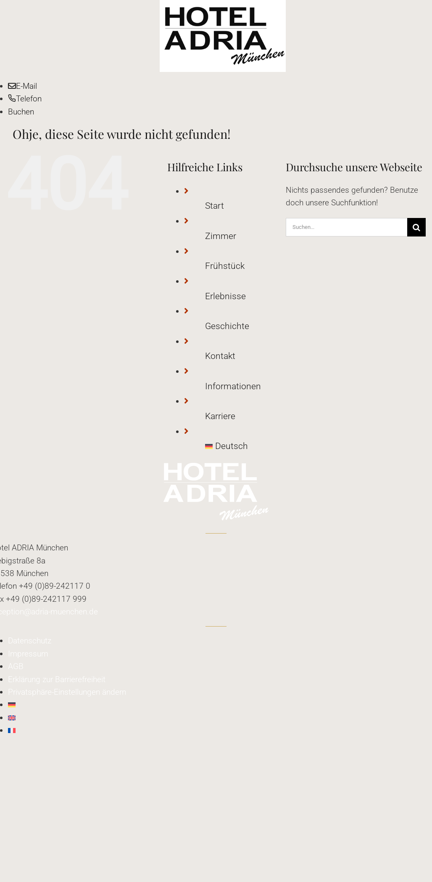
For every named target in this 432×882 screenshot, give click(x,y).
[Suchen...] (346, 227)
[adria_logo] (223, 6)
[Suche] (416, 227)
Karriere (220, 416)
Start (214, 206)
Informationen (233, 386)
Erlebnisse (225, 296)
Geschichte (227, 326)
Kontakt (220, 356)
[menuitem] (245, 446)
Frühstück (225, 266)
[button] (67, 692)
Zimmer (220, 236)
